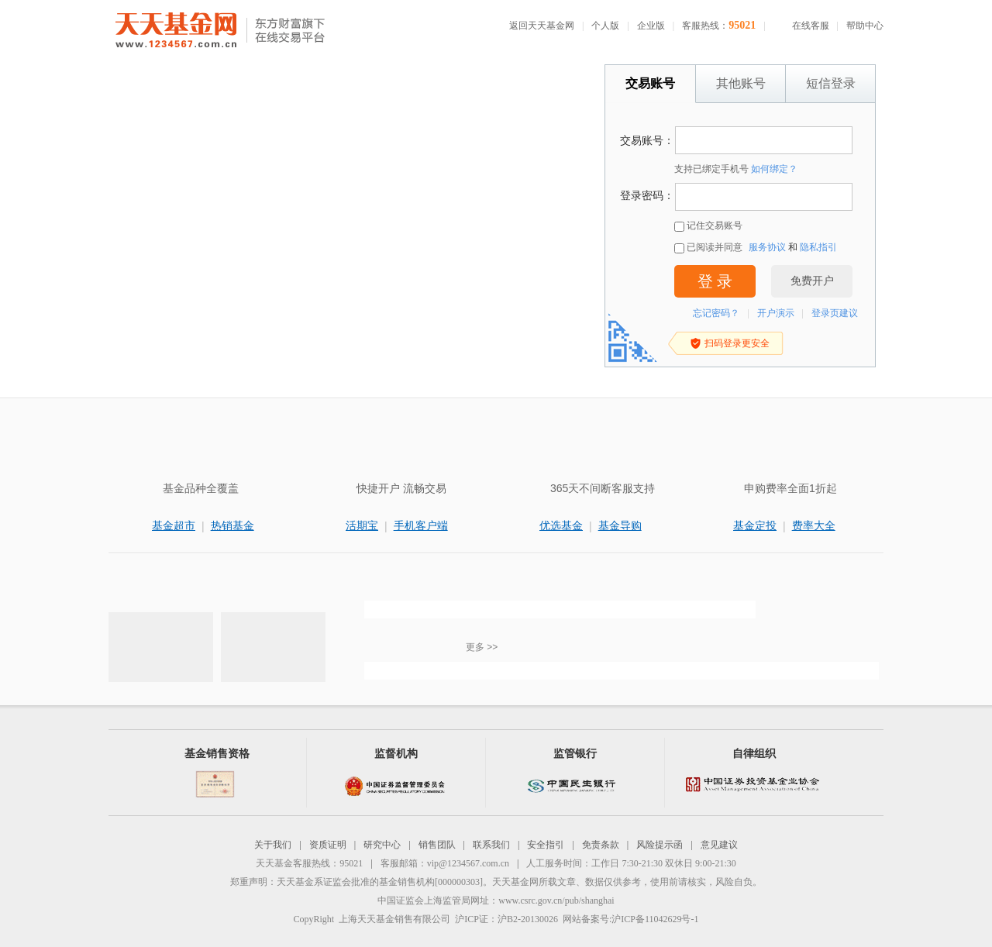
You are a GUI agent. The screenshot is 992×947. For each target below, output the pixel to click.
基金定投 (755, 525)
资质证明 (327, 844)
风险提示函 (659, 844)
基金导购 (620, 525)
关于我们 (272, 844)
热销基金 (232, 525)
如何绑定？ (774, 169)
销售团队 (437, 844)
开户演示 (775, 313)
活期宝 (362, 525)
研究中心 (382, 844)
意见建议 (719, 844)
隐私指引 (818, 247)
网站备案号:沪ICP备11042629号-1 (631, 919)
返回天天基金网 (541, 25)
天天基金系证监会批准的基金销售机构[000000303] (380, 881)
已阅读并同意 (708, 247)
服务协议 (767, 247)
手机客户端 (421, 525)
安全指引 (545, 844)
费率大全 (813, 525)
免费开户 (812, 281)
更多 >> (482, 647)
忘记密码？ (716, 313)
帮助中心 (865, 25)
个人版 (605, 25)
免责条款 (600, 844)
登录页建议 (834, 313)
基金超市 (173, 525)
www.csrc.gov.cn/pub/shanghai (556, 900)
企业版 (651, 25)
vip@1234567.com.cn (468, 863)
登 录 (715, 281)
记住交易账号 (708, 226)
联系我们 (491, 844)
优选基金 (561, 525)
